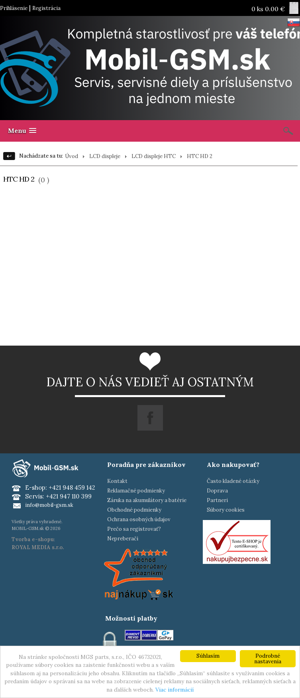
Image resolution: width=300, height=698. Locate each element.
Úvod (71, 156)
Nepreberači (122, 538)
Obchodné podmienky (134, 509)
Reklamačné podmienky (136, 490)
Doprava (217, 490)
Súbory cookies (226, 509)
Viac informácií (174, 689)
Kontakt (117, 481)
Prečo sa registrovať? (134, 529)
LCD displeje (104, 156)
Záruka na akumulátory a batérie (146, 500)
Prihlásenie (13, 8)
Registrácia (46, 8)
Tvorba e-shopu (33, 539)
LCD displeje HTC (153, 156)
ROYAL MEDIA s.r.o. (38, 547)
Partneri (217, 500)
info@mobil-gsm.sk (49, 505)
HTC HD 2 (199, 156)
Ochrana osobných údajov (139, 519)
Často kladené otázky (233, 481)
